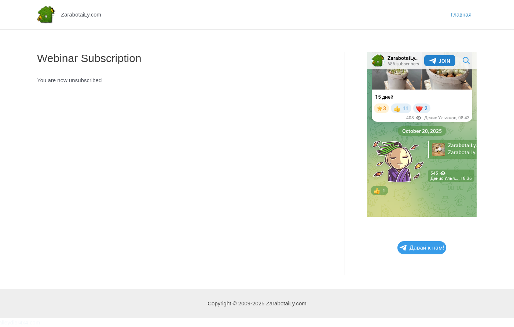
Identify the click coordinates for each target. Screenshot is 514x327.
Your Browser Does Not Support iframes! (422, 134)
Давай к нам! (422, 247)
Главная (461, 14)
